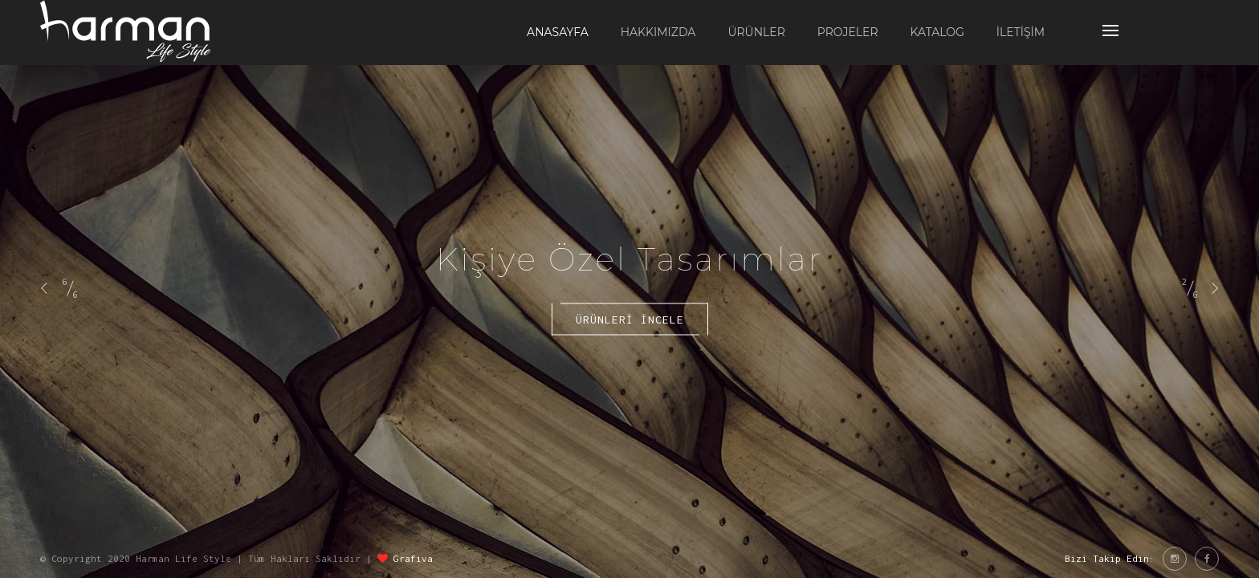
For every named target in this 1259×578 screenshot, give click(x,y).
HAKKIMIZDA (658, 32)
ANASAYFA (558, 32)
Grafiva (413, 558)
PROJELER (847, 32)
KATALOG (937, 32)
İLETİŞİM (1020, 32)
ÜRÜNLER (755, 32)
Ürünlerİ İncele (630, 319)
